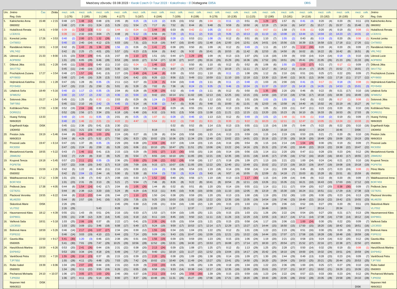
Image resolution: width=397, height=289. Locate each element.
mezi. (65, 12)
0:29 (136, 99)
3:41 (98, 199)
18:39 (339, 95)
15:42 (265, 251)
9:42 (154, 95)
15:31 (265, 147)
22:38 (339, 243)
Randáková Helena (20, 47)
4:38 (154, 90)
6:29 (136, 190)
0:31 (136, 238)
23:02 (302, 278)
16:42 (339, 51)
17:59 (339, 217)
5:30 (117, 68)
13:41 (228, 260)
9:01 (173, 112)
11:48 (209, 42)
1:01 (64, 55)
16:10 (302, 112)
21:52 (302, 243)
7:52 (173, 25)
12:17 (265, 68)
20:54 (284, 243)
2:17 (81, 230)
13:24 (339, 121)
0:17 (340, 64)
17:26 (42, 38)
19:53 (302, 260)
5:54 (136, 25)
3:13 (98, 182)
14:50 (284, 51)
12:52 (154, 243)
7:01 (81, 243)
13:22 (228, 147)
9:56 (191, 112)
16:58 (321, 42)
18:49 (42, 90)
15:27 (42, 99)
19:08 (339, 164)
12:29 (247, 217)
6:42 (136, 77)
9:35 (210, 86)
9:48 (210, 25)
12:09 (265, 173)
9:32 (191, 51)
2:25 (81, 51)
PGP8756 (15, 164)
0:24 (136, 29)
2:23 (284, 230)
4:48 (117, 34)
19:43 (265, 278)
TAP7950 (15, 103)
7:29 (173, 34)
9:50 (191, 217)
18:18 (321, 95)
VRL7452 (15, 51)
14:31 (42, 29)
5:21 (117, 182)
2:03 (117, 99)
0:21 (321, 64)
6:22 (173, 121)
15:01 (42, 82)
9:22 (247, 121)
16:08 (228, 243)
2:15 (81, 86)
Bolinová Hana (18, 230)
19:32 (321, 251)
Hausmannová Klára (21, 212)
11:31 (172, 278)
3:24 (98, 25)
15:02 (321, 103)
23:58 (339, 278)
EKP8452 (15, 251)
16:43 (321, 182)
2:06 (154, 160)
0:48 (64, 21)
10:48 (154, 278)
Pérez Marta (17, 169)
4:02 (98, 129)
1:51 (117, 38)
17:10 (284, 95)
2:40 (81, 42)
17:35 (284, 138)
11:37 (265, 86)
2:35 (154, 221)
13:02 (228, 138)
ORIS (307, 3)
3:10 (98, 156)
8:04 (154, 51)
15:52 (339, 68)
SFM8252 (15, 95)
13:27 (247, 225)
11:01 (247, 103)
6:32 (117, 129)
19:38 (339, 147)
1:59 (284, 55)
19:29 (339, 269)
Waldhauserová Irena (22, 177)
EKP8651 (15, 217)
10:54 (228, 182)
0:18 (340, 55)
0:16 (228, 143)
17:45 (284, 147)
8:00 (117, 278)
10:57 (209, 129)
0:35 (173, 21)
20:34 (339, 208)
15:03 (302, 173)
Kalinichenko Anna (20, 21)
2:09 (284, 169)
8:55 (154, 156)
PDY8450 (15, 86)
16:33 (321, 112)
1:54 (81, 186)
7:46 (154, 182)
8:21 (210, 121)
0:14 (228, 151)
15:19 (339, 103)
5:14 (136, 103)
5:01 (117, 86)
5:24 (117, 190)
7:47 (173, 103)
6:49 (136, 225)
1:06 (265, 64)
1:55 (284, 38)
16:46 (339, 129)
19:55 (42, 195)
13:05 (321, 121)
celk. (72, 12)
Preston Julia (21, 134)
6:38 (154, 103)
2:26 (64, 204)
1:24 (154, 99)
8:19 (154, 129)
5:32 (98, 138)
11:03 (154, 208)
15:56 (284, 42)
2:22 (284, 212)
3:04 (98, 34)
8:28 (117, 208)
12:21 (209, 156)
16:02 (302, 51)
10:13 (247, 34)
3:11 (81, 269)
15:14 (302, 68)
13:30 (265, 77)
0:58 (191, 134)
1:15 (265, 125)
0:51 (247, 21)
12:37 (191, 208)
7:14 (136, 234)
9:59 (228, 25)
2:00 (81, 38)
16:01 (42, 64)
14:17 (247, 251)
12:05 (247, 129)
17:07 (284, 234)
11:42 (247, 51)
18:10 (284, 251)
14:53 (339, 86)
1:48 (81, 21)
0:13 (228, 55)
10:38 (191, 269)
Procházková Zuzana (21, 73)
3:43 (98, 164)
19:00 (302, 251)
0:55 (191, 108)
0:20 (321, 21)
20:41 (302, 60)
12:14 (209, 225)
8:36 (191, 103)
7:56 (117, 138)
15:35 (321, 68)
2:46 (117, 273)
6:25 (117, 199)
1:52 (154, 177)
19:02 (321, 269)
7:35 (136, 199)
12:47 (302, 121)
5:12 (136, 34)
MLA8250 (15, 199)
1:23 (154, 21)
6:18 (117, 112)
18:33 (265, 243)
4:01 (98, 51)
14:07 (191, 60)
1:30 (81, 177)
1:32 (98, 38)
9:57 (228, 173)
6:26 (117, 269)
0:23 (321, 108)
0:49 (247, 47)
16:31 (302, 77)
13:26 (265, 182)
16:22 (321, 51)
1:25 (81, 99)
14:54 (265, 199)
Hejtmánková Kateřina (22, 82)
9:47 (173, 42)
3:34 (98, 112)
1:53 (81, 29)
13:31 (247, 156)
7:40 (154, 68)
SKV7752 (15, 68)
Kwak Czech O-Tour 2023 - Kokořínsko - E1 (161, 3)
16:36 (247, 60)
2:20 (284, 90)
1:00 (302, 160)
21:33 (42, 55)
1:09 (210, 47)
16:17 (284, 217)
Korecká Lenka (18, 38)
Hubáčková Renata (20, 29)
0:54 (247, 108)
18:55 (42, 151)
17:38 (42, 186)
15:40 (284, 77)
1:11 (265, 47)
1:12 (302, 47)
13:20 (265, 112)
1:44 (117, 29)
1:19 (210, 169)
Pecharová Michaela (21, 273)
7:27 (136, 251)
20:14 (321, 208)
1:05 (210, 29)
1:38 (210, 256)
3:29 (98, 217)
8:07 (173, 68)
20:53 (42, 256)
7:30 (173, 173)
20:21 (321, 260)
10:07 (209, 68)
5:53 (117, 77)
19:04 (284, 260)
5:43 (98, 208)
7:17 (154, 25)
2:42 (98, 103)
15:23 (284, 112)
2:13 (81, 195)
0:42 (191, 29)
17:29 (339, 190)
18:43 (339, 156)
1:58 (284, 29)
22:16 (321, 243)
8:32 (154, 112)
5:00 (117, 173)
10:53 (228, 51)
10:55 (247, 173)
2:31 (81, 182)
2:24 (117, 134)
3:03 (81, 234)
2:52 (284, 195)
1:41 (154, 47)
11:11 (247, 68)
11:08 (209, 112)
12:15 (247, 112)
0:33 (173, 29)
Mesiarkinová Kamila (21, 151)
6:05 (81, 60)
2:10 (117, 64)
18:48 (339, 234)
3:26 (98, 77)
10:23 (265, 121)
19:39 (42, 265)
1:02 (302, 64)
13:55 (265, 217)
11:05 (191, 156)
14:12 (284, 68)
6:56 (154, 34)
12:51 (247, 42)
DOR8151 (15, 112)
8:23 (136, 138)
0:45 (64, 64)
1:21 (210, 212)
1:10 (265, 38)
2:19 (284, 134)
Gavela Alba (16, 238)
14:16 (284, 25)
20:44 (339, 260)
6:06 (136, 147)
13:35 (247, 199)
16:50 (284, 225)
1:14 (210, 125)
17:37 (284, 269)
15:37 (339, 25)
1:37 (81, 143)
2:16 (117, 169)
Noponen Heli (22, 282)
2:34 (117, 230)
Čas (43, 12)
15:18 (284, 129)
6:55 (136, 269)
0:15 (228, 204)
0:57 (265, 29)
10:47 (172, 147)
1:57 (284, 21)
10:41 (209, 51)
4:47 (136, 121)
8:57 (191, 68)
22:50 (42, 238)
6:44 (117, 234)
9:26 (228, 34)
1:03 (265, 82)
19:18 (42, 160)
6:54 (154, 173)
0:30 (173, 73)
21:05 (321, 60)
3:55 (98, 269)
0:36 (302, 29)
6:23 (136, 51)
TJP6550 (15, 278)
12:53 (265, 51)
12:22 (209, 164)
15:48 (42, 21)
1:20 (210, 186)
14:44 (265, 225)
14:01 (265, 42)
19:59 (42, 247)
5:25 (117, 156)
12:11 (284, 121)
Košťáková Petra (19, 108)
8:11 (191, 34)
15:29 (228, 60)
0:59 (247, 134)
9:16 (210, 34)
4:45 (117, 103)
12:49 (209, 138)
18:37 (302, 269)
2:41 (81, 247)
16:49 (265, 208)
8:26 (154, 77)
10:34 (247, 86)
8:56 (173, 77)
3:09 (81, 225)
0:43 (302, 38)
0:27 (173, 64)
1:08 (210, 38)
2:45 (81, 77)
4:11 (81, 260)
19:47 (42, 143)
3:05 (81, 273)
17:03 (42, 108)
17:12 (42, 177)
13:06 (209, 147)
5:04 (81, 55)
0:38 (173, 47)
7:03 (117, 260)
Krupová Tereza (18, 160)
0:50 (191, 47)
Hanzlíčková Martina (21, 247)
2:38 (81, 190)
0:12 (228, 38)
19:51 (284, 60)
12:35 (228, 156)
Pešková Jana (18, 186)
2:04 (117, 90)
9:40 (154, 251)
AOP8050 (15, 60)
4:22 (117, 121)
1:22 (81, 169)
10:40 (191, 42)
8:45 (173, 190)
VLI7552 (14, 208)
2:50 (98, 86)
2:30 (117, 125)
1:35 (265, 90)
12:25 (228, 95)
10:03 (135, 60)
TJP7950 (15, 260)
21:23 (339, 60)
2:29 (117, 143)
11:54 (154, 60)
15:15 (247, 208)
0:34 (173, 82)
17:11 (302, 217)
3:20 (98, 68)
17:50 (302, 225)
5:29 (117, 25)
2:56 (81, 112)
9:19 (154, 42)
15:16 (209, 60)
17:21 (228, 278)
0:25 (136, 21)
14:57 (302, 25)
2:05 (117, 21)
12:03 (265, 103)
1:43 (81, 47)
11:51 (191, 147)
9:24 (154, 225)
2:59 (98, 147)
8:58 (136, 208)
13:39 (247, 269)
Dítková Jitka (17, 64)
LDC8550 (15, 225)
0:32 (98, 29)
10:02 (154, 138)
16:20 (265, 260)
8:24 (191, 86)
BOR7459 (15, 182)
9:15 (154, 164)
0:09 (358, 47)
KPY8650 (15, 77)
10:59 (209, 77)
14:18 (302, 86)
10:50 (247, 25)
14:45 (265, 156)
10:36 (172, 138)
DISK (42, 125)
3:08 (81, 164)
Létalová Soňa (18, 90)
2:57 (81, 199)
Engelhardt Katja (19, 125)
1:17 (81, 90)
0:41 (302, 21)
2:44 (117, 108)
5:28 (136, 86)
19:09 (339, 138)
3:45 (81, 134)
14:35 (321, 86)
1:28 (136, 38)
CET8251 (15, 190)
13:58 (284, 103)
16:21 (302, 182)
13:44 (302, 34)
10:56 (209, 190)
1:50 (154, 195)
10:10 (154, 147)
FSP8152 (15, 234)
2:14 (284, 143)
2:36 (81, 25)
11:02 (191, 95)
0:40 (64, 38)
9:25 (154, 199)
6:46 (98, 60)
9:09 (154, 234)
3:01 (154, 151)
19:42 (339, 199)
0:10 (228, 29)
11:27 (191, 251)
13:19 (265, 190)
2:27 (117, 73)
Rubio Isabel (17, 265)
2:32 (81, 34)
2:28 (284, 247)
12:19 (265, 25)
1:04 (210, 21)
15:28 (321, 173)
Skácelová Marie (19, 204)
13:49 (247, 164)
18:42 (339, 225)
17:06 (209, 278)
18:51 (42, 221)
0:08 (358, 29)
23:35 (321, 278)
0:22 (340, 73)
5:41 (64, 238)
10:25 (117, 243)
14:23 (339, 34)
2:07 (117, 55)
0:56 (247, 151)
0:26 (136, 47)
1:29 (265, 21)
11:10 (265, 34)
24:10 (42, 273)
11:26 (228, 217)
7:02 (154, 86)
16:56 (321, 77)
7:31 (136, 42)
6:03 (117, 42)
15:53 (209, 243)
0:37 (173, 143)
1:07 (247, 55)
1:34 (154, 82)
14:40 (302, 103)
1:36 (98, 47)
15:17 (321, 25)
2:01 (117, 116)
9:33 (173, 269)
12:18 (247, 77)
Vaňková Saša (18, 221)
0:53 (191, 38)
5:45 (117, 217)
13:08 (284, 34)
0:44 (173, 55)
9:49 (191, 77)
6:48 (136, 112)
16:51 (42, 47)
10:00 (228, 103)
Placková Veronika (20, 195)
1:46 (154, 64)
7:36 (173, 86)
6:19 (117, 164)
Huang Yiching (22, 116)
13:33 (42, 116)
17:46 (284, 199)
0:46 (302, 90)
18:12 (42, 212)
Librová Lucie (17, 55)
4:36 (117, 95)
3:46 (98, 225)
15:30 (284, 190)
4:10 (98, 234)
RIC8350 (15, 147)
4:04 (154, 143)
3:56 (191, 273)
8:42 (173, 51)
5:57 (117, 51)
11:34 (191, 138)
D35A (212, 3)
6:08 (117, 225)
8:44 (191, 25)
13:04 (228, 251)
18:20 (321, 156)
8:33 (228, 121)
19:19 (42, 134)
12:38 (172, 60)
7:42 (136, 260)
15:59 (42, 169)
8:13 (154, 190)
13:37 (284, 86)
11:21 (228, 112)
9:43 (191, 129)
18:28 (302, 138)
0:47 (247, 29)
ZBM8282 (15, 156)
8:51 (173, 129)
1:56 (117, 47)
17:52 (265, 60)
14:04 (321, 34)
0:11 (228, 21)
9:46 (228, 86)
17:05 (284, 156)
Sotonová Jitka (18, 99)
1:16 (265, 55)
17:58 (302, 234)
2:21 (98, 121)
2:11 (117, 82)
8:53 (117, 60)
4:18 (98, 251)
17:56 (302, 95)
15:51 (339, 173)
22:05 (284, 278)
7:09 (136, 164)
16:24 (321, 129)
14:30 (191, 243)
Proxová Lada (17, 143)
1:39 (154, 134)
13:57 (209, 208)
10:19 (228, 68)
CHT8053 (15, 42)
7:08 (191, 121)
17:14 (247, 243)
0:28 (173, 38)
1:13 (210, 116)
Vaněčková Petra (19, 256)
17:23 (284, 164)
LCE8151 (15, 34)
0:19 (340, 29)
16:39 (302, 42)
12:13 (209, 95)
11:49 (191, 260)
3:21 (81, 129)
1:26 (265, 212)
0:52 (191, 21)
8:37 (136, 278)
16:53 (339, 112)
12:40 (228, 164)
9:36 (191, 190)
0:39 (64, 29)
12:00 (228, 42)
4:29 (81, 138)
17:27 (42, 73)
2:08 (117, 177)
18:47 (321, 164)
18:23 (302, 164)
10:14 (172, 95)
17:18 (339, 42)
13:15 (247, 95)
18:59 (42, 230)
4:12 (98, 42)
